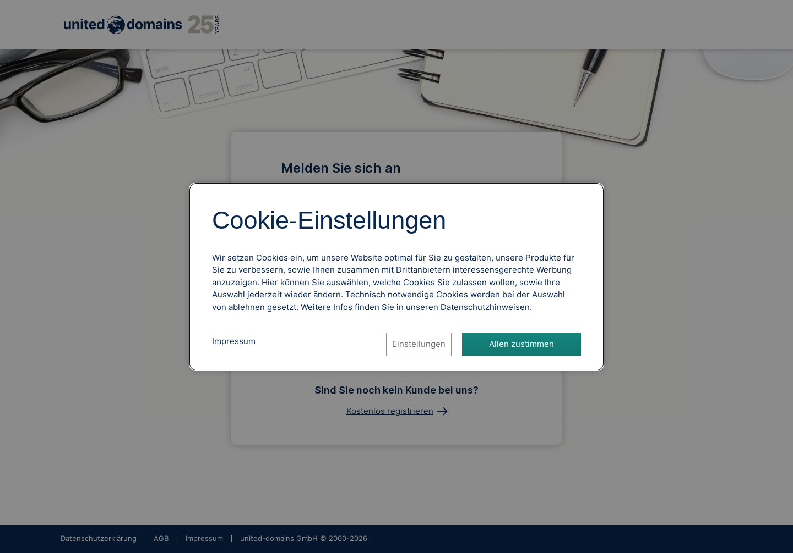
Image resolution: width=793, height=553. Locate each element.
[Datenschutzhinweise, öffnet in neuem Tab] (485, 307)
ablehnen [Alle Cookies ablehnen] (247, 307)
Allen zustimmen (521, 344)
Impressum (234, 341)
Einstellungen (419, 344)
